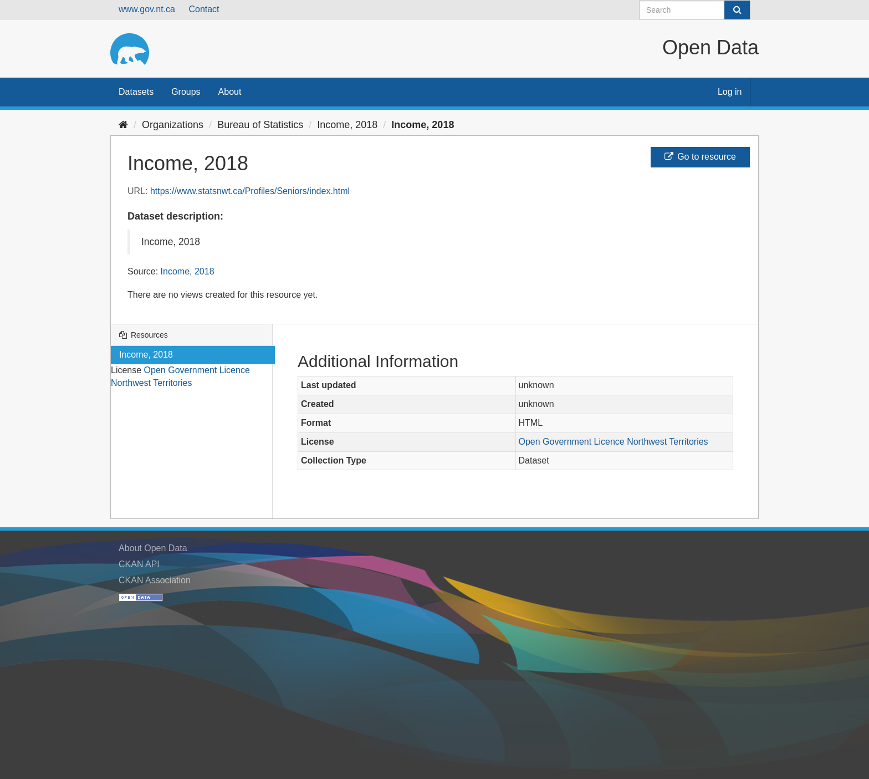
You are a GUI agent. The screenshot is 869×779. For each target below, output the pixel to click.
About (230, 91)
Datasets (136, 91)
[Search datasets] (694, 10)
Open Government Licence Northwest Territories (613, 441)
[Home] (123, 124)
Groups (185, 91)
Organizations (172, 124)
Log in (730, 91)
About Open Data (153, 548)
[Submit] (737, 10)
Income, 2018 (347, 124)
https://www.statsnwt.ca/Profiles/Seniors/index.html (250, 191)
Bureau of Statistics (260, 124)
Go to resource (700, 156)
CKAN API (139, 564)
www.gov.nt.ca (147, 9)
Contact (203, 9)
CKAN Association (155, 580)
